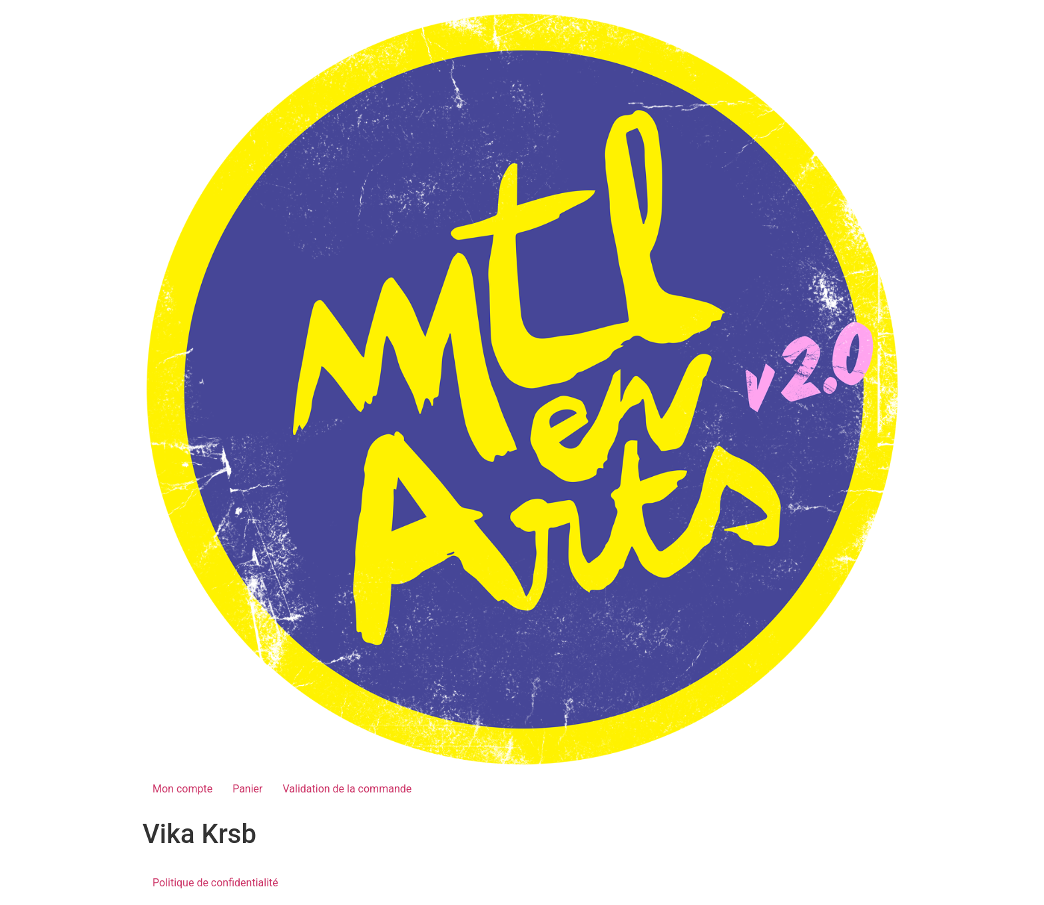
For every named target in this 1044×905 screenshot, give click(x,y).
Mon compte (182, 788)
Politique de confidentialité (215, 882)
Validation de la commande (346, 788)
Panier (247, 788)
